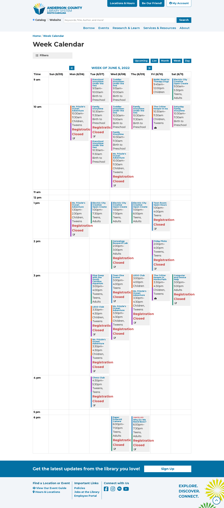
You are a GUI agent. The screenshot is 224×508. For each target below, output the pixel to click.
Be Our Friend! (152, 3)
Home (37, 36)
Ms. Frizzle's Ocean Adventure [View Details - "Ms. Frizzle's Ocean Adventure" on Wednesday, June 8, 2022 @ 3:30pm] (119, 308)
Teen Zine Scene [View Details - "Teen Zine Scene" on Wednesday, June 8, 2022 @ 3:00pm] (118, 276)
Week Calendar (53, 36)
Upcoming (141, 60)
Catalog (40, 20)
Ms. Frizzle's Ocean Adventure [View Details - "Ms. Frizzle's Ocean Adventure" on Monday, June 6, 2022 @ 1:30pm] (78, 205)
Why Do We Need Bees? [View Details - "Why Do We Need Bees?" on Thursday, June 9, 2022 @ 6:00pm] (139, 421)
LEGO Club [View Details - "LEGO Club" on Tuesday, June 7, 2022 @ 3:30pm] (98, 307)
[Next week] (149, 68)
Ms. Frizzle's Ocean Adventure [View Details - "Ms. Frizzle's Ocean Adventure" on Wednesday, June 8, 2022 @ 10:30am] (119, 156)
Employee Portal (85, 495)
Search (184, 20)
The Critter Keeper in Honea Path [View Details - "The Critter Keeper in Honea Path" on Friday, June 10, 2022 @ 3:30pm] (160, 277)
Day (187, 60)
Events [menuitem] (103, 28)
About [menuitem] (185, 28)
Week (177, 60)
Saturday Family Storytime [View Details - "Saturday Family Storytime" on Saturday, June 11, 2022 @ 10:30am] (179, 109)
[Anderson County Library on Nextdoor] (119, 488)
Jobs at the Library (86, 492)
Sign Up (167, 469)
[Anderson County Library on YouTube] (126, 490)
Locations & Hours (122, 3)
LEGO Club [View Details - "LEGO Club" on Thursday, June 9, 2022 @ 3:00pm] (139, 275)
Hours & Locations (46, 492)
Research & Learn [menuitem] (126, 28)
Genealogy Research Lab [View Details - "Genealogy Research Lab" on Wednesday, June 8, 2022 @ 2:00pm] (120, 242)
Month (165, 60)
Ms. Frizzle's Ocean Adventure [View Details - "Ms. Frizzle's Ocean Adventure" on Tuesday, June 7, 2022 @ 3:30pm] (99, 342)
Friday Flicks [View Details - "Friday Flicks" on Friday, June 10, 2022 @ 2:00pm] (160, 241)
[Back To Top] (216, 500)
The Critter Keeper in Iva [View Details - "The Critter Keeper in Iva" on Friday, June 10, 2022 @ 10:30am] (161, 108)
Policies (79, 488)
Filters (44, 55)
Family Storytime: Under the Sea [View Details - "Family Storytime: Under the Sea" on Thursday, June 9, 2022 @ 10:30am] (139, 110)
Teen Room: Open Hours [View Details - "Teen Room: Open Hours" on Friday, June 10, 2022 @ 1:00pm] (160, 204)
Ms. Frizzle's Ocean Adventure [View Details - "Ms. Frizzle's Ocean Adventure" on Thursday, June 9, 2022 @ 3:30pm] (139, 293)
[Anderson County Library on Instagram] (113, 490)
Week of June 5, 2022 (110, 68)
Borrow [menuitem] (89, 28)
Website (55, 20)
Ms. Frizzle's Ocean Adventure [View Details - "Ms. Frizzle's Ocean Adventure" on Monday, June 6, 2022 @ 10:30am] (78, 109)
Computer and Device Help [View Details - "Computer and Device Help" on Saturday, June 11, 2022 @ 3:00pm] (180, 277)
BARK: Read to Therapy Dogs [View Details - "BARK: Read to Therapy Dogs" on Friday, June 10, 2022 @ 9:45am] (161, 81)
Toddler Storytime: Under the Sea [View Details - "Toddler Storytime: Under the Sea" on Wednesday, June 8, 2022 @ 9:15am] (118, 83)
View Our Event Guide (49, 488)
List (154, 60)
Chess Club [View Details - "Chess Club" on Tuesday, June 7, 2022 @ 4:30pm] (98, 378)
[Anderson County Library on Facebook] (106, 490)
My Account (179, 3)
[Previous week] (71, 68)
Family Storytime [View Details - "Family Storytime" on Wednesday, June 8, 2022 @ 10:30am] (118, 133)
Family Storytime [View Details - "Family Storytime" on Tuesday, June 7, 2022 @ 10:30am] (97, 108)
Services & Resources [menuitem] (159, 28)
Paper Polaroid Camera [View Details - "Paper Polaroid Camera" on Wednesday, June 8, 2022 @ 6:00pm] (117, 419)
